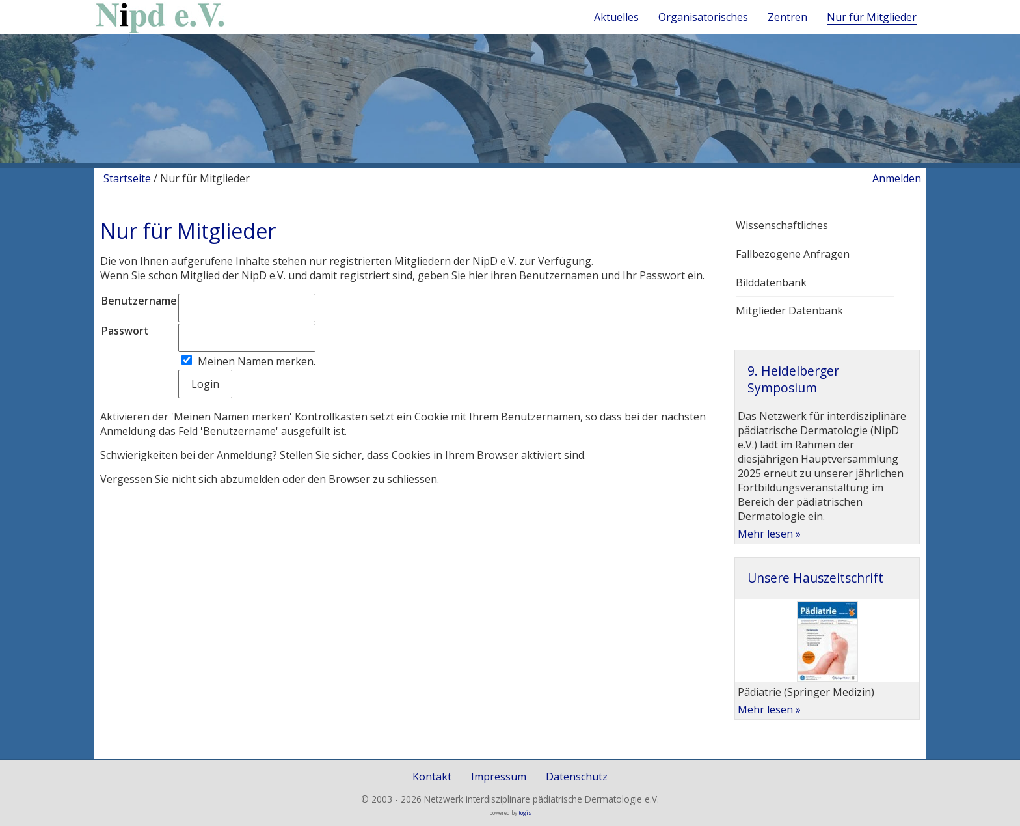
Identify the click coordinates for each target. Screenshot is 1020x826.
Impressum (498, 776)
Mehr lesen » (769, 534)
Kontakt (431, 776)
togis (524, 812)
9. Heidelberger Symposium (793, 379)
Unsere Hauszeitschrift (815, 577)
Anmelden (896, 178)
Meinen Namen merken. (256, 361)
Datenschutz (577, 776)
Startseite (127, 178)
